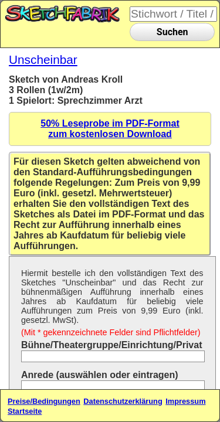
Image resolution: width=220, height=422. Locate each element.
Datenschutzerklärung (122, 401)
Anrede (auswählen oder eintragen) (99, 375)
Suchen (172, 32)
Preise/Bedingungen (44, 401)
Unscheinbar (43, 59)
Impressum (185, 401)
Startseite (25, 411)
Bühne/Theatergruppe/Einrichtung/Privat (111, 345)
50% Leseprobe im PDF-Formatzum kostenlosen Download (110, 128)
